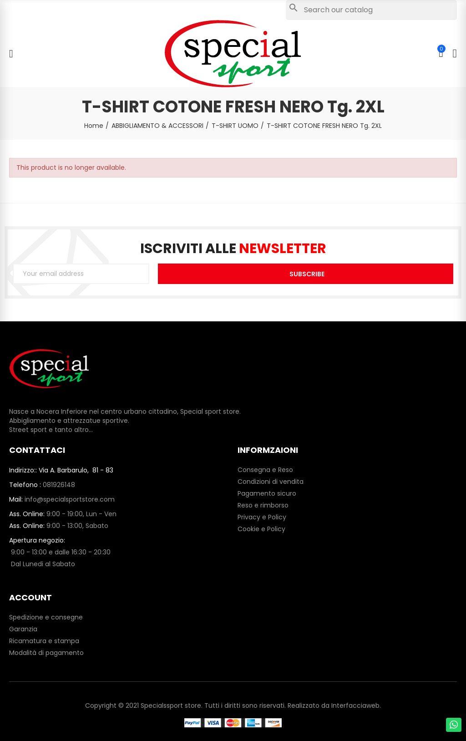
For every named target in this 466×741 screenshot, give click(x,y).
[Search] (371, 10)
